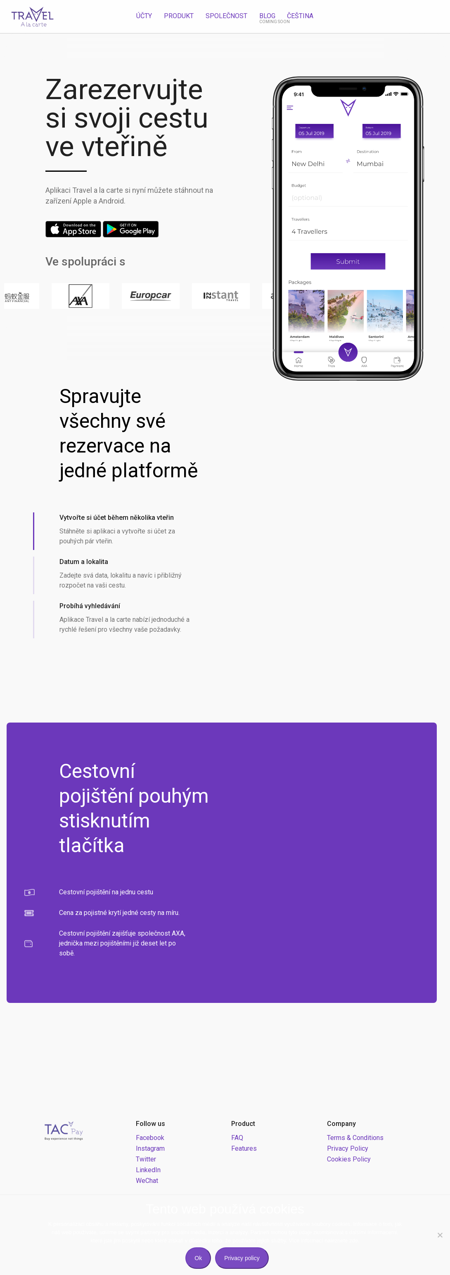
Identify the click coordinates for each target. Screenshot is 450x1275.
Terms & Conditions (355, 1138)
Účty (144, 16)
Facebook (150, 1138)
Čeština (300, 16)
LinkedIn (148, 1170)
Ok (198, 1258)
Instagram (150, 1148)
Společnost (226, 16)
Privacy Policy (347, 1148)
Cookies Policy (349, 1159)
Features (244, 1148)
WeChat (147, 1181)
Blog (267, 16)
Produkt (179, 16)
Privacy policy (242, 1258)
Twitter (146, 1159)
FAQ (237, 1138)
